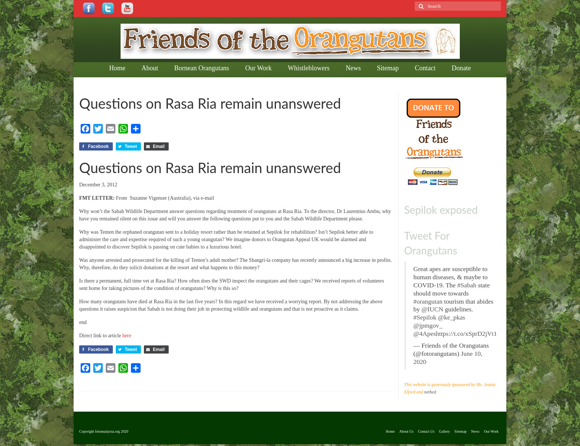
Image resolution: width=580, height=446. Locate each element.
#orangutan (428, 301)
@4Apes (425, 333)
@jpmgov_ (428, 325)
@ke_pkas (451, 317)
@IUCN (432, 309)
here (126, 335)
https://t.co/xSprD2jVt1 (466, 333)
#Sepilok (425, 317)
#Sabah (466, 285)
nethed (430, 392)
